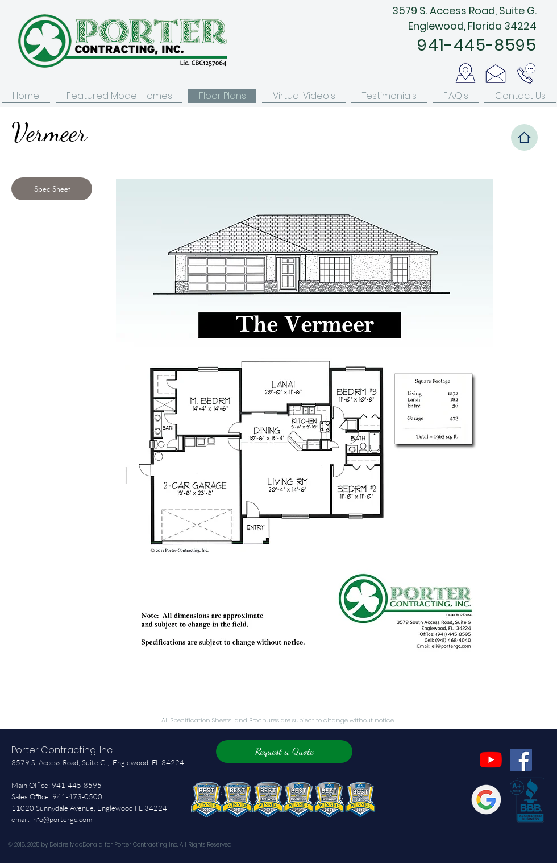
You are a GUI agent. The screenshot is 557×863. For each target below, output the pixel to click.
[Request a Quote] (284, 751)
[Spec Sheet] (51, 188)
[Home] (524, 137)
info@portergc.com (61, 819)
